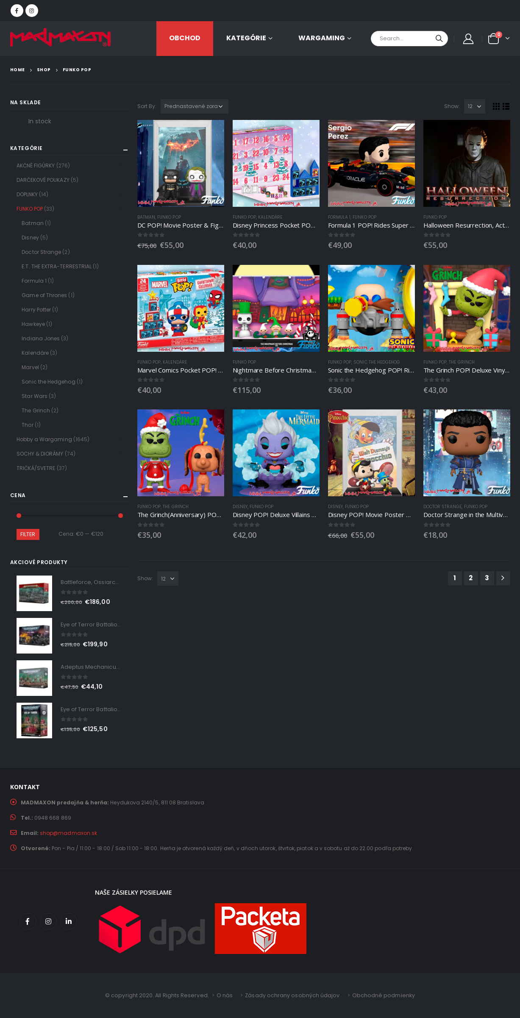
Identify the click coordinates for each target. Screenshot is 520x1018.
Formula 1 (339, 217)
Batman (146, 217)
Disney (240, 506)
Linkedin (68, 921)
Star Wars (34, 396)
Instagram (48, 921)
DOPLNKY (27, 194)
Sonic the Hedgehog (376, 362)
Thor (27, 424)
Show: (452, 106)
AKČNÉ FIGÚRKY (36, 165)
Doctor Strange (442, 506)
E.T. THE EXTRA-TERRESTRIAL (57, 266)
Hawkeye (33, 324)
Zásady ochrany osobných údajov (292, 995)
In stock (40, 121)
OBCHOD (184, 38)
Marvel (30, 367)
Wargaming (321, 38)
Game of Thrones (44, 295)
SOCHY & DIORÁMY (40, 453)
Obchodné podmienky (383, 995)
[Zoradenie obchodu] (194, 106)
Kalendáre (270, 217)
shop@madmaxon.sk (68, 833)
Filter (27, 534)
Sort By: (147, 106)
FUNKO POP (169, 217)
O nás (225, 995)
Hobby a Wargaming (44, 439)
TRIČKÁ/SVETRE (36, 468)
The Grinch (462, 362)
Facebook (27, 921)
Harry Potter (36, 309)
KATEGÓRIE (246, 38)
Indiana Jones (41, 338)
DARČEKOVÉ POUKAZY (43, 180)
